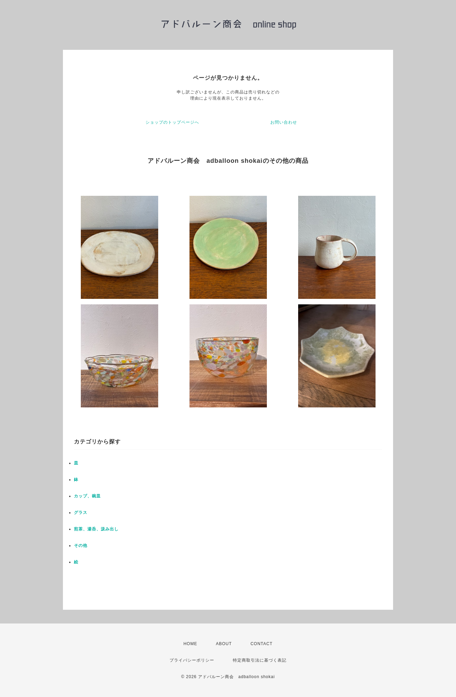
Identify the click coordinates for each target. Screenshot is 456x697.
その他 (80, 545)
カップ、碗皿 (87, 496)
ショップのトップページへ (172, 122)
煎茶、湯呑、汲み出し (96, 529)
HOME (190, 643)
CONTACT (261, 643)
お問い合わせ (283, 122)
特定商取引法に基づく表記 (259, 660)
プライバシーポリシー (192, 660)
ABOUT (224, 643)
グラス (80, 512)
